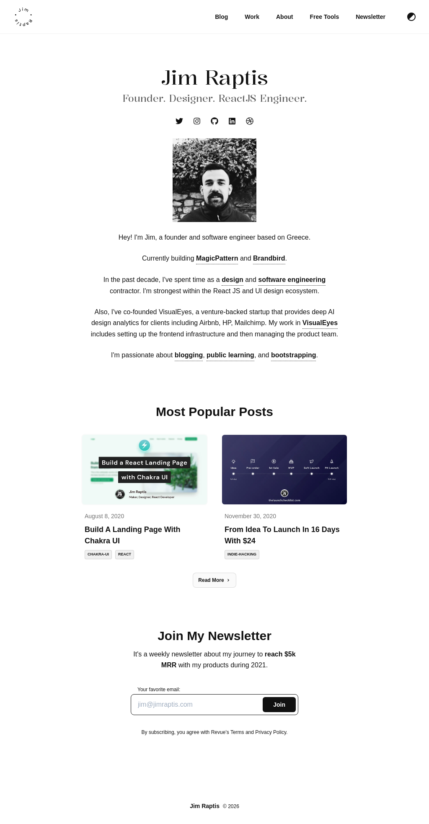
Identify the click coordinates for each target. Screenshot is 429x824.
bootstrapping (293, 355)
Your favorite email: (214, 701)
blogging (189, 355)
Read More (214, 580)
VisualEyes (320, 322)
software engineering (292, 279)
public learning (230, 355)
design (232, 279)
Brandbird (269, 258)
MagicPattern (217, 258)
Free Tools (324, 16)
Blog (221, 16)
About (284, 16)
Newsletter (370, 16)
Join (279, 704)
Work (252, 16)
